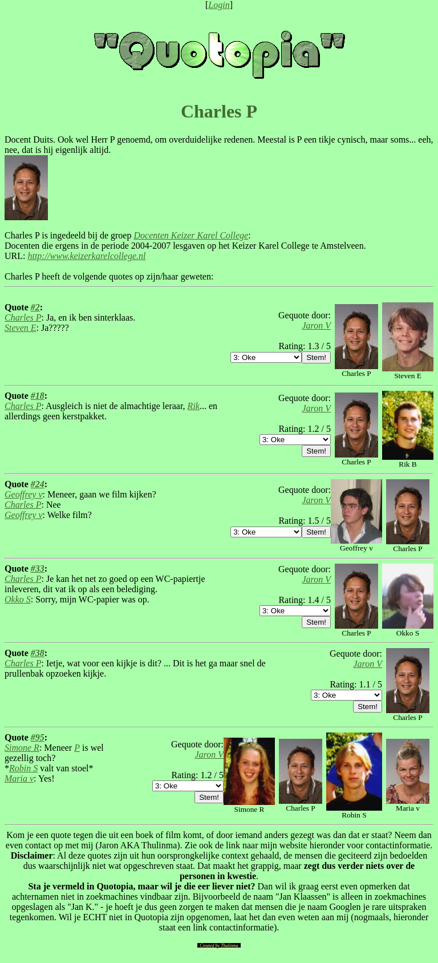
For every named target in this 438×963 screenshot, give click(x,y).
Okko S (18, 599)
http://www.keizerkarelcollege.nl (86, 256)
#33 (37, 568)
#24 (37, 484)
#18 (37, 395)
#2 (35, 307)
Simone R (22, 747)
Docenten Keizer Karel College (190, 235)
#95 (37, 737)
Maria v (19, 778)
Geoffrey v (23, 494)
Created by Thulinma (219, 945)
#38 (37, 653)
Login (218, 5)
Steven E (20, 328)
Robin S (23, 768)
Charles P (23, 317)
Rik (194, 406)
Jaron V (316, 325)
